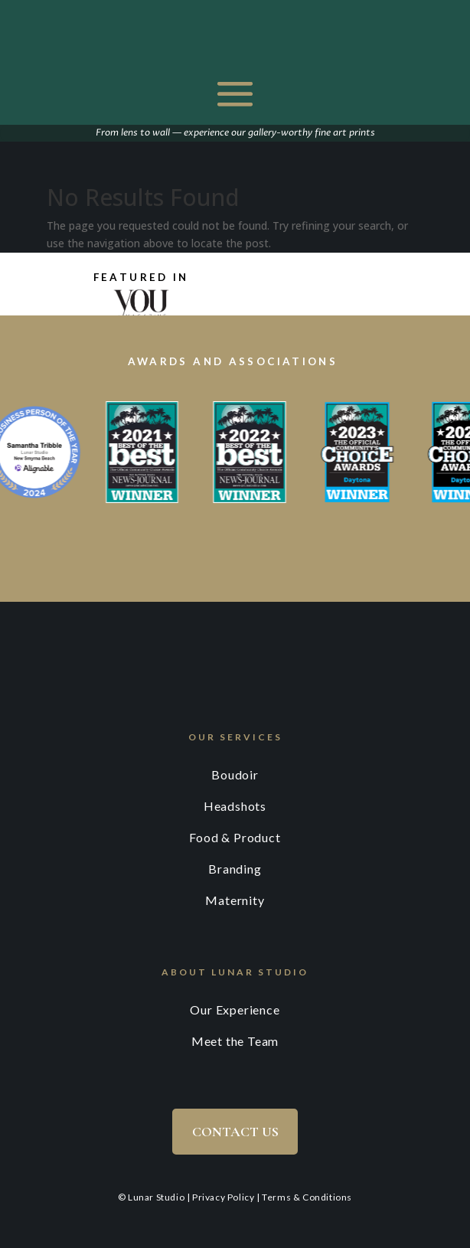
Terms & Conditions (307, 1197)
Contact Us (235, 1131)
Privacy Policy (223, 1197)
